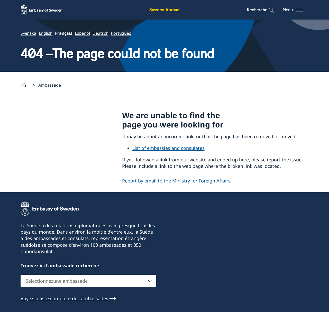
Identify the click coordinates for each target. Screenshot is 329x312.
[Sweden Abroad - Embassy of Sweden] (46, 9)
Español (82, 33)
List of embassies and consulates (168, 148)
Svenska (28, 33)
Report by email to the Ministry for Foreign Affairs (176, 181)
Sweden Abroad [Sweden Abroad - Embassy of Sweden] (164, 10)
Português (121, 33)
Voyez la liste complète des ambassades (64, 298)
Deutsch (100, 33)
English (46, 33)
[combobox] (88, 281)
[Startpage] (26, 85)
